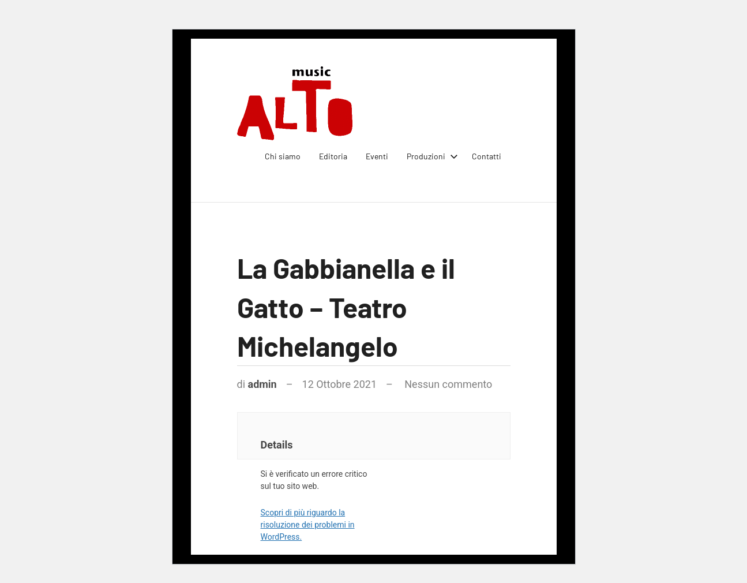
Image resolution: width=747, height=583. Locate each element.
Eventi (377, 156)
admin (262, 384)
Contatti (486, 156)
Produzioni (430, 156)
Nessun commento (448, 384)
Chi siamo (283, 156)
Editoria (333, 156)
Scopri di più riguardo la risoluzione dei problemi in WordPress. (308, 524)
